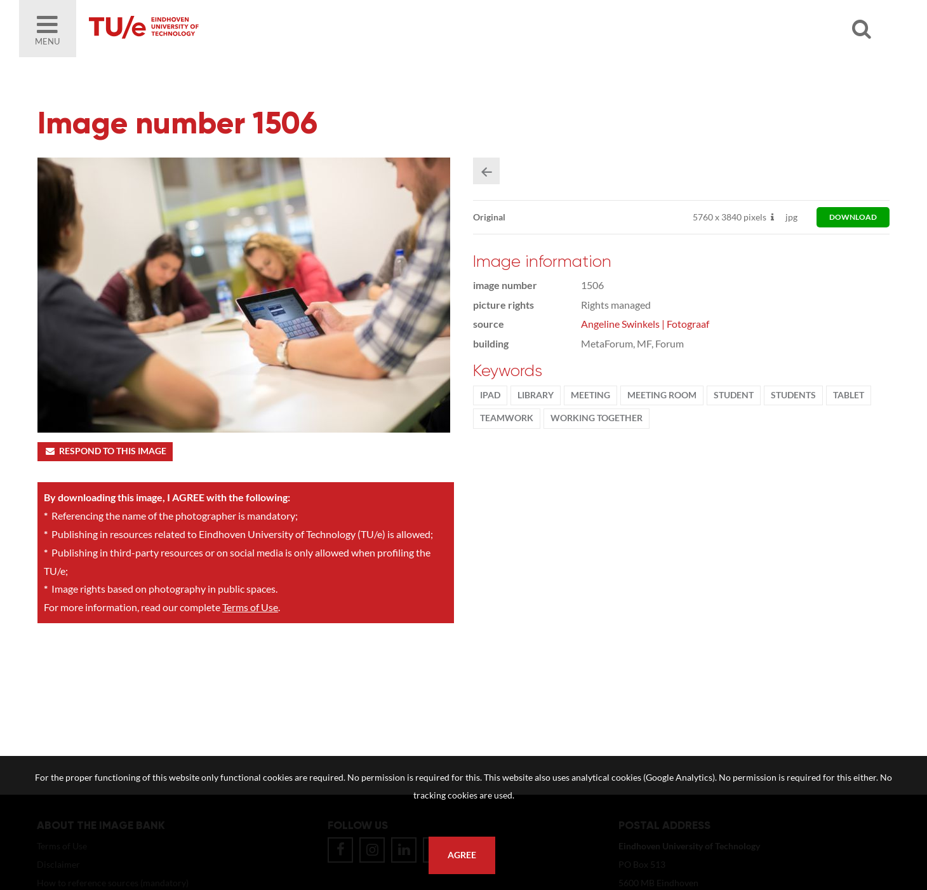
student (734, 395)
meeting (590, 395)
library (535, 395)
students (793, 395)
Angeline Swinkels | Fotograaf (645, 324)
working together (596, 418)
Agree (462, 855)
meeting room (662, 395)
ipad (490, 395)
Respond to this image (105, 451)
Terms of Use (250, 607)
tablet (848, 395)
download (853, 217)
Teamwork (506, 418)
